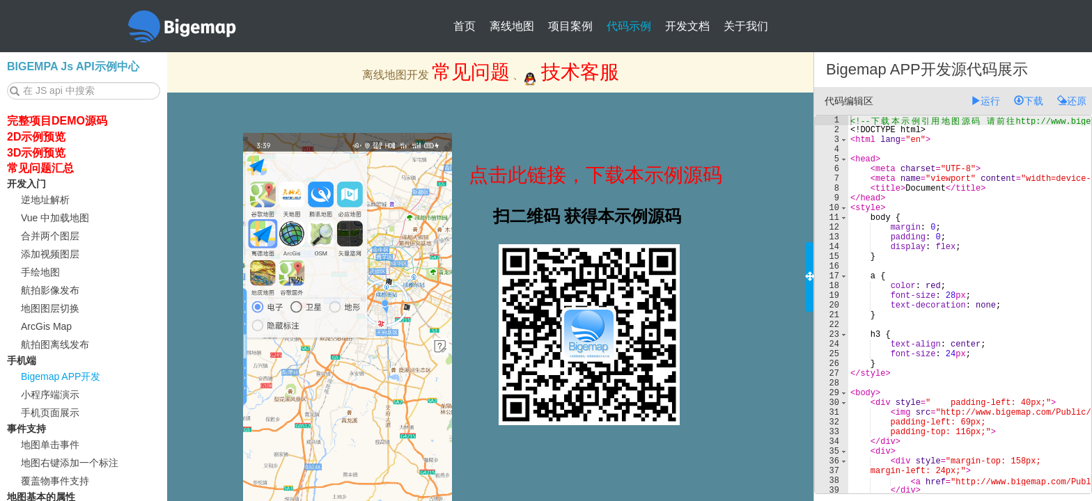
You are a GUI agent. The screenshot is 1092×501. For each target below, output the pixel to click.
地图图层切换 (50, 308)
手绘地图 (40, 272)
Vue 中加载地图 (55, 217)
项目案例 (570, 26)
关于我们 (746, 26)
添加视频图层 (50, 254)
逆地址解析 (45, 199)
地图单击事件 (50, 444)
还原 (1071, 100)
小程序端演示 (50, 394)
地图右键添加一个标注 (69, 462)
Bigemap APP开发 (60, 376)
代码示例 (629, 26)
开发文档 (687, 26)
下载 (1028, 100)
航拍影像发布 (50, 290)
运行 (985, 100)
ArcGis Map (46, 326)
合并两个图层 (50, 235)
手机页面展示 (50, 412)
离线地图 (512, 26)
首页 (464, 26)
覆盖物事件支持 (55, 480)
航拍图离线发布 (55, 344)
